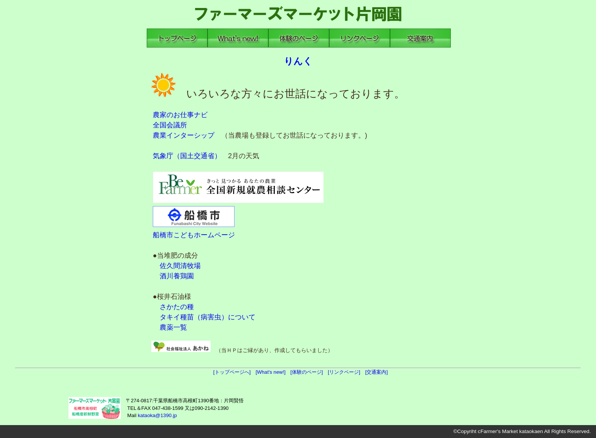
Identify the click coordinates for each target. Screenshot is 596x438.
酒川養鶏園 (177, 276)
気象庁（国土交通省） (187, 156)
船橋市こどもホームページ (194, 235)
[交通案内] (379, 372)
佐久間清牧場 (180, 266)
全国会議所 (170, 125)
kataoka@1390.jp (157, 415)
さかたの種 (177, 307)
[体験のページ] (309, 372)
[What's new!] (272, 372)
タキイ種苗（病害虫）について (207, 317)
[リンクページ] (346, 372)
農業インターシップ (183, 135)
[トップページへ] (234, 372)
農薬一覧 (173, 327)
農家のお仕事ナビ (180, 115)
